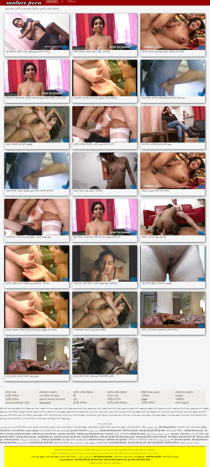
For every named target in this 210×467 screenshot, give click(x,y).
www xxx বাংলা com (181, 408)
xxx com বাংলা (125, 412)
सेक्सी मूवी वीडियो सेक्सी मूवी (26, 437)
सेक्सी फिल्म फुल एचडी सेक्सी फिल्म (44, 434)
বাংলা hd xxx (102, 415)
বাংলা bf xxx (91, 415)
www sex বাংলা (61, 408)
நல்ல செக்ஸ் (22, 443)
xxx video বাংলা (138, 412)
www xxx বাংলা (165, 408)
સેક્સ (116, 434)
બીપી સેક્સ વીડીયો (61, 443)
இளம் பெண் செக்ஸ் (190, 443)
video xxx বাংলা (32, 408)
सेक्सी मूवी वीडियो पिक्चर (90, 437)
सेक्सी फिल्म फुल (82, 434)
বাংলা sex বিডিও (14, 418)
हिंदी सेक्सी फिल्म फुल (96, 434)
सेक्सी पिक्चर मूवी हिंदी (130, 430)
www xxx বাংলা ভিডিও (9, 412)
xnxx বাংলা (103, 412)
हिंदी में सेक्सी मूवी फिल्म (156, 443)
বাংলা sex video (80, 427)
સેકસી (35, 427)
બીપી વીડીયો (196, 427)
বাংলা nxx (126, 415)
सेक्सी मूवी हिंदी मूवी (36, 443)
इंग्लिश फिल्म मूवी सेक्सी (182, 440)
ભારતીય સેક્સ (81, 440)
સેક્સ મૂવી (65, 430)
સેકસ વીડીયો (45, 430)
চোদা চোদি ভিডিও (197, 434)
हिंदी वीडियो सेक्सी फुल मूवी (125, 437)
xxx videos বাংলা (154, 412)
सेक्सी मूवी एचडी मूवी (61, 437)
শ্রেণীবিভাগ (71, 1)
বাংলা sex (185, 415)
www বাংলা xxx (40, 412)
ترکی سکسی (152, 427)
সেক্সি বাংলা (118, 457)
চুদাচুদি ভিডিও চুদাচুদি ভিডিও (99, 427)
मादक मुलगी (175, 434)
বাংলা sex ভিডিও (29, 418)
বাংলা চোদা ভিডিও (64, 427)
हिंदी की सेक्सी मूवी (160, 437)
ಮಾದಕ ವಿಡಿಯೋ (32, 430)
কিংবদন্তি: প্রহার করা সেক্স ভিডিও (24, 3)
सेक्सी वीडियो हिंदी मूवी (82, 460)
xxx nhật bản (139, 457)
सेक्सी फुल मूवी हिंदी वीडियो (51, 440)
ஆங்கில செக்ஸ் (7, 427)
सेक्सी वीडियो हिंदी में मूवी (187, 437)
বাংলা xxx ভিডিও (134, 427)
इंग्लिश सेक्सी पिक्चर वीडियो (140, 460)
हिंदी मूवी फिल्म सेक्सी (138, 434)
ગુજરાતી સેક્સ (102, 443)
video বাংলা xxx (46, 408)
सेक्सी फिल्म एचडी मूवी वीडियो (116, 440)
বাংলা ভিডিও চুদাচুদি (47, 427)
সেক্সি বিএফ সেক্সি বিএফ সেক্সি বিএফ (142, 440)
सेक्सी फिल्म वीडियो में (172, 443)
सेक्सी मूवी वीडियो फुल (45, 437)
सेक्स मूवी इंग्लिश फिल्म (200, 440)
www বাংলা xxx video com (77, 412)
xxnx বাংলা (113, 412)
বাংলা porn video (158, 415)
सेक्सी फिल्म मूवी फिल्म (12, 440)
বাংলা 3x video (79, 415)
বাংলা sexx (41, 418)
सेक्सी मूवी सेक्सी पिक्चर (8, 443)
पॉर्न (172, 440)
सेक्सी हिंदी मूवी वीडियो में (144, 437)
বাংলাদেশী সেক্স (183, 427)
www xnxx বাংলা (95, 408)
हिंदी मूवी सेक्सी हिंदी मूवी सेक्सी (110, 430)
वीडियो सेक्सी (48, 443)
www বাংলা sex (26, 412)
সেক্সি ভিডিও (125, 434)
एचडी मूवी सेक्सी (75, 437)
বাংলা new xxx (115, 415)
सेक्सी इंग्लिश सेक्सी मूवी (97, 440)
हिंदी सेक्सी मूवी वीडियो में (167, 427)
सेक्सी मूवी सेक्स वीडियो (23, 434)
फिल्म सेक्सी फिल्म (18, 430)
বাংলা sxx (51, 418)
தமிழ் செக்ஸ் (164, 440)
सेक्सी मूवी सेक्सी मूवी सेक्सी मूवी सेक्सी (152, 430)
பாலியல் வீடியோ (85, 457)
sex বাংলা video (119, 427)
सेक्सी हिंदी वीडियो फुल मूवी (193, 430)
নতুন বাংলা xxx (55, 415)
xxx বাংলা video (190, 412)
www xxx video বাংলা (149, 408)
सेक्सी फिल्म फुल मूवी (123, 460)
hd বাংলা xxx (5, 408)
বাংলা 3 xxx (67, 415)
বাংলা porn (145, 415)
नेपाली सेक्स (109, 434)
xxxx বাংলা (128, 457)
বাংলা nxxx (135, 415)
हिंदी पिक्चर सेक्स (96, 460)
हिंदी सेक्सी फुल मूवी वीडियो (103, 457)
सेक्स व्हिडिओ (172, 437)
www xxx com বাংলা (130, 408)
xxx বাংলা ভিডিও (25, 415)
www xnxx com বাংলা (78, 408)
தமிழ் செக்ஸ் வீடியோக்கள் (158, 434)
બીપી (144, 427)
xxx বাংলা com (177, 412)
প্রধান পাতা (51, 1)
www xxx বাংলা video (199, 408)
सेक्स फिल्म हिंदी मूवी (135, 443)
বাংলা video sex (63, 418)
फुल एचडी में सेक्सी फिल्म (78, 430)
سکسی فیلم (90, 443)
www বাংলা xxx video (56, 412)
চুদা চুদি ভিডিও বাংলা (23, 427)
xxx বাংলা (166, 412)
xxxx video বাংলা (41, 415)
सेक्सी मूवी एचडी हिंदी (107, 437)
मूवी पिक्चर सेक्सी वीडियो (67, 434)
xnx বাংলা (94, 412)
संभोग (145, 443)
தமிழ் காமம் (93, 430)
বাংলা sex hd (195, 415)
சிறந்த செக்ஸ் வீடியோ (31, 440)
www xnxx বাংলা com (111, 408)
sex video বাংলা (18, 408)
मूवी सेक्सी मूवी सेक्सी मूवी (118, 443)
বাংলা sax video (173, 415)
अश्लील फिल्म (184, 434)
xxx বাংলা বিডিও (11, 415)
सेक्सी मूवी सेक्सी (109, 460)
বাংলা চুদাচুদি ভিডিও (174, 430)
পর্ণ (61, 1)
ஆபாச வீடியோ (77, 443)
